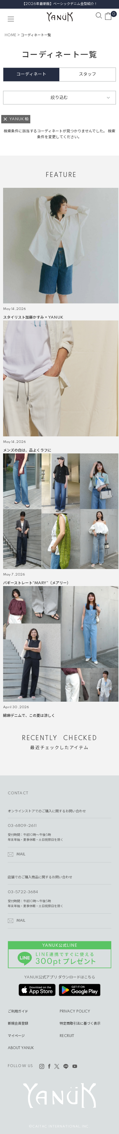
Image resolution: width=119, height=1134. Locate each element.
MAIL (20, 854)
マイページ (16, 1036)
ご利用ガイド (18, 1011)
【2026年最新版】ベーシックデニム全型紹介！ (59, 4)
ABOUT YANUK (21, 1048)
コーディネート (31, 74)
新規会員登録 (18, 1024)
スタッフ (87, 74)
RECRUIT (67, 1036)
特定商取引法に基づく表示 (80, 1024)
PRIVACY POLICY (75, 1011)
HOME (10, 35)
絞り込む (59, 97)
